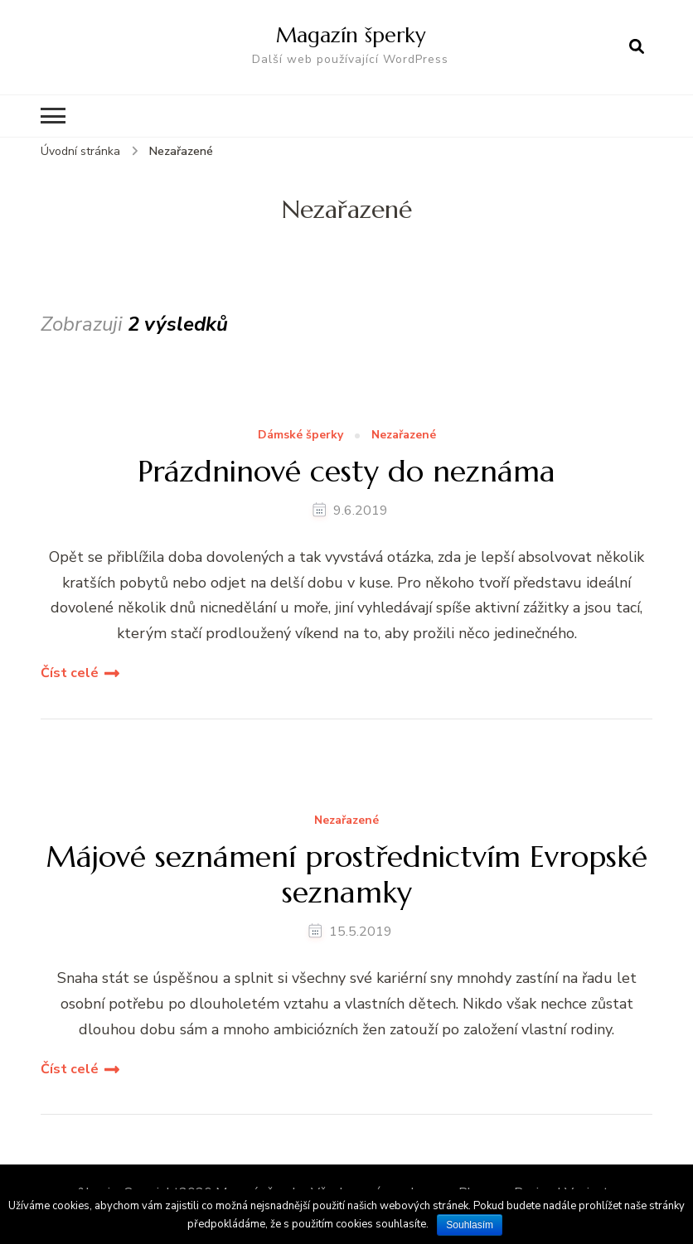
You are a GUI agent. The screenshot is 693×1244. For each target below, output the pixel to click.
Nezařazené (403, 435)
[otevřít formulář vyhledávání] (636, 47)
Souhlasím (469, 1225)
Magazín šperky (350, 35)
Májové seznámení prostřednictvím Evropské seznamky (346, 874)
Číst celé (70, 673)
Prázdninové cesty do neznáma (346, 471)
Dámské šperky (300, 435)
